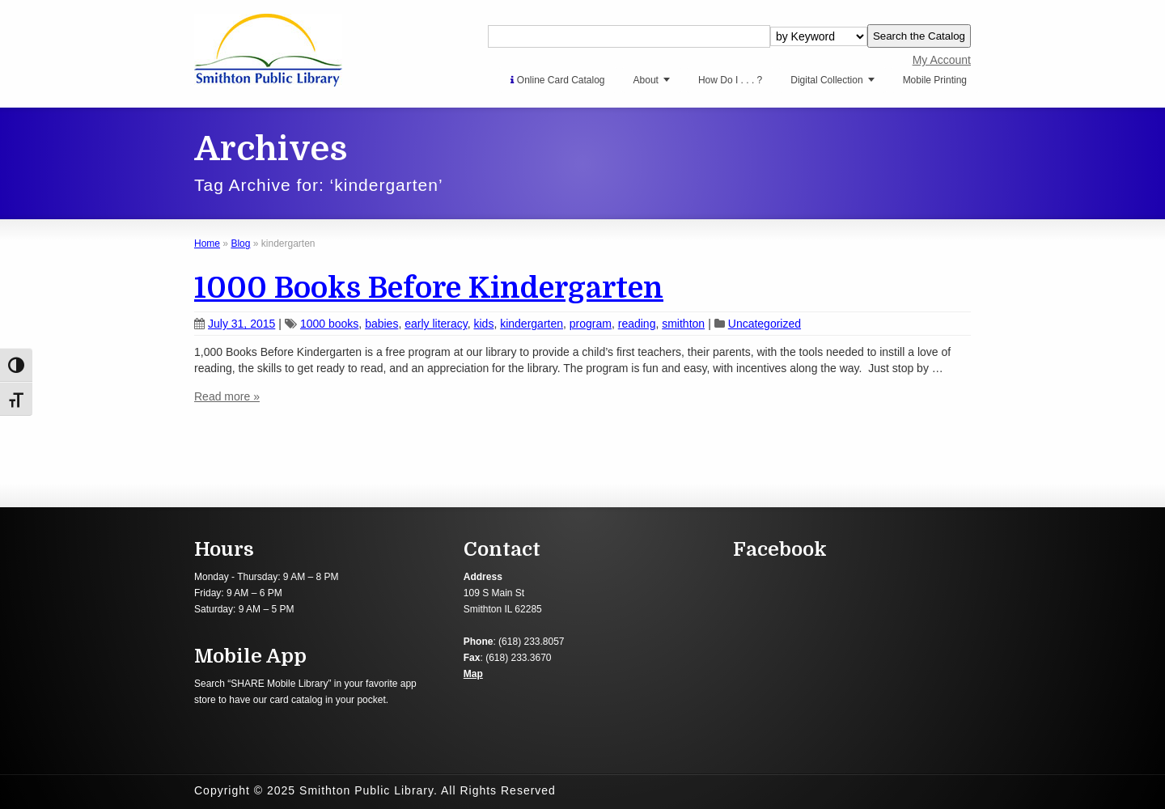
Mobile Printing (935, 80)
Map (473, 674)
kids (484, 323)
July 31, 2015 (234, 323)
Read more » (227, 396)
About (646, 80)
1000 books (329, 323)
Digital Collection (826, 80)
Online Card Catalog (557, 80)
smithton (683, 323)
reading (637, 323)
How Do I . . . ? (730, 80)
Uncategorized (764, 323)
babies (381, 323)
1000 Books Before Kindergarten (428, 288)
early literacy (436, 323)
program (591, 323)
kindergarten (531, 323)
